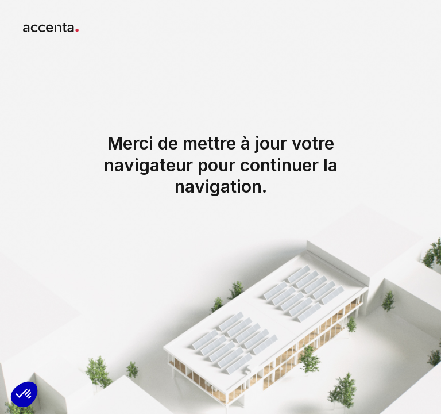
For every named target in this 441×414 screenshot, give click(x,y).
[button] (24, 394)
